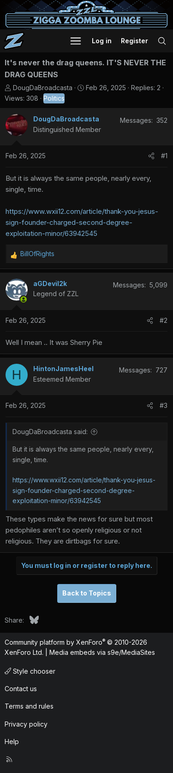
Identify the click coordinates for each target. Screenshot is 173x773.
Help (12, 741)
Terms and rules (29, 706)
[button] (75, 41)
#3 (163, 405)
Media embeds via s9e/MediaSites (102, 652)
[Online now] (23, 299)
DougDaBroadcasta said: (50, 431)
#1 (164, 156)
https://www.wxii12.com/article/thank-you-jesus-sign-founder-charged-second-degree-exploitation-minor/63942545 (82, 222)
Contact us (21, 689)
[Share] (151, 155)
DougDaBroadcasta (42, 88)
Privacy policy (26, 724)
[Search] (162, 41)
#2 (163, 320)
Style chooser (30, 671)
